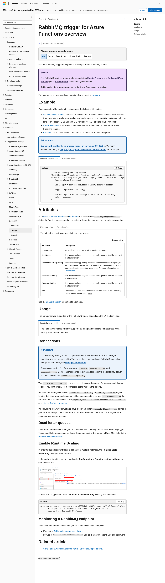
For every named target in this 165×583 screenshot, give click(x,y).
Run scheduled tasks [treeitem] (17, 76)
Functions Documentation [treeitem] (15, 28)
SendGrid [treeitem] (13, 240)
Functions (51, 19)
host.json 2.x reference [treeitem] (16, 272)
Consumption (61, 82)
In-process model (51, 125)
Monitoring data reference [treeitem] (17, 282)
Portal (142, 10)
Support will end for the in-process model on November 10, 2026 (72, 146)
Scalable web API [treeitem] (16, 47)
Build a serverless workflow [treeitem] (20, 72)
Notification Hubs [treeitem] (16, 212)
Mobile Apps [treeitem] (14, 207)
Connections (70, 271)
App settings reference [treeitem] (16, 137)
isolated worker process (54, 217)
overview (96, 95)
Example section (53, 302)
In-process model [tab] (68, 159)
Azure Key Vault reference (55, 403)
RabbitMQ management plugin (67, 531)
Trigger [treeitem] (14, 230)
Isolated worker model (53, 115)
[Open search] (159, 3)
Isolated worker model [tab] (49, 159)
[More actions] (124, 19)
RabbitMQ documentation (50, 437)
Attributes (138, 27)
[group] (82, 186)
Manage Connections (75, 363)
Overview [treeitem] (15, 226)
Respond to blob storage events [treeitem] (19, 53)
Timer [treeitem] (11, 258)
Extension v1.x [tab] (63, 227)
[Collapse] (31, 17)
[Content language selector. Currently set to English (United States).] (15, 579)
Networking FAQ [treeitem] (13, 286)
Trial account (154, 10)
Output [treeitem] (14, 235)
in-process (74, 217)
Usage (136, 31)
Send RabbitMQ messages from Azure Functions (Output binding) (73, 549)
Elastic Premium (95, 78)
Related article (140, 34)
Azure (41, 19)
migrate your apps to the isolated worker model (83, 149)
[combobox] (17, 22)
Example (138, 24)
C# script (47, 132)
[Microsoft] (4, 3)
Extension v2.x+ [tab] (46, 227)
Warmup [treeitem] (12, 263)
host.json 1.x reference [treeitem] (16, 277)
